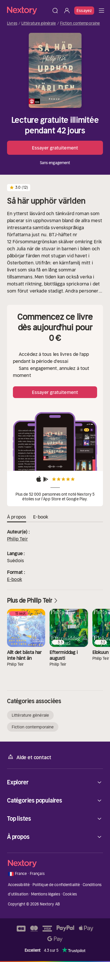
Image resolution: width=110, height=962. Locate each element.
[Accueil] (28, 10)
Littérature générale (38, 23)
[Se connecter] (67, 10)
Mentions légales (45, 894)
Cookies (70, 894)
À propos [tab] (16, 517)
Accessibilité (19, 884)
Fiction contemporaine (80, 23)
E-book (14, 579)
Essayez (84, 10)
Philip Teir (17, 539)
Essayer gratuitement (55, 148)
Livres (12, 23)
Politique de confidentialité (56, 884)
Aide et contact (29, 757)
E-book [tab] (40, 517)
